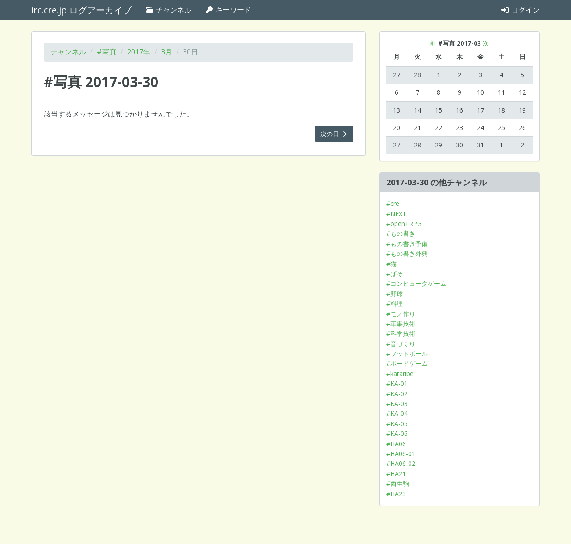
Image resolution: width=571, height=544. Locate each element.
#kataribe (400, 373)
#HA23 (396, 494)
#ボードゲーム (407, 363)
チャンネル (168, 10)
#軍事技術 (400, 323)
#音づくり (400, 343)
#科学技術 (400, 333)
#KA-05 (397, 423)
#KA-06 (397, 433)
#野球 (394, 293)
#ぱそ (394, 273)
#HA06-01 (400, 453)
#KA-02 (397, 393)
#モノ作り (400, 314)
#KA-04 (397, 413)
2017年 (138, 52)
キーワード (228, 10)
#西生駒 (397, 483)
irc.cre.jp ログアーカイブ (81, 10)
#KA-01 (397, 383)
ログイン (520, 10)
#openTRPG (404, 223)
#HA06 (396, 443)
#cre (392, 203)
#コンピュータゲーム (416, 283)
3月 (166, 52)
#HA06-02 (400, 463)
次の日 (334, 134)
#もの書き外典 (407, 253)
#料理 (394, 303)
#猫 (391, 263)
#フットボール (407, 353)
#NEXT (396, 213)
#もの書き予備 (407, 243)
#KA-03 (397, 403)
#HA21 (396, 473)
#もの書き (400, 233)
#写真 (106, 52)
